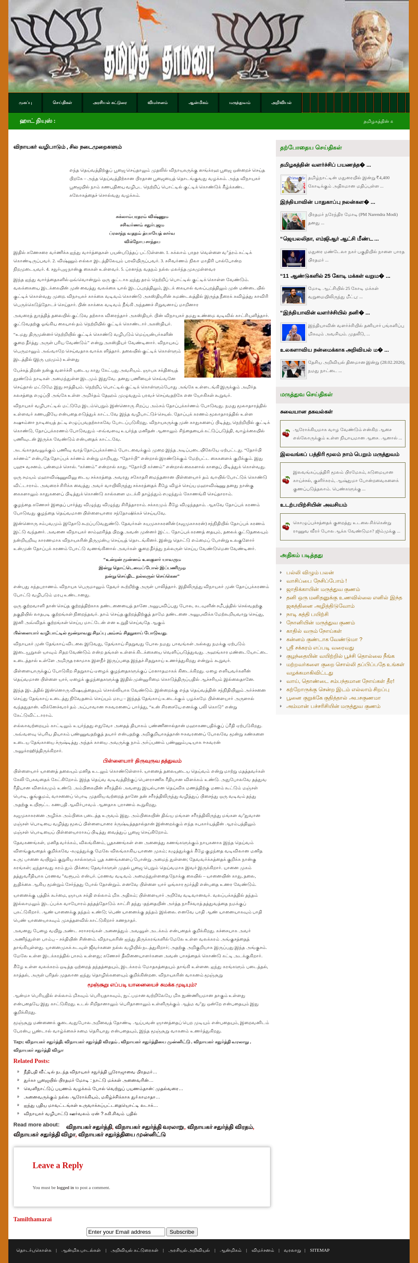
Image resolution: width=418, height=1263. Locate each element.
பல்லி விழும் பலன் (310, 572)
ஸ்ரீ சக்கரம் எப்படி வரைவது (320, 647)
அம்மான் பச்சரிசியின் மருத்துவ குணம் (333, 706)
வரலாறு (292, 1250)
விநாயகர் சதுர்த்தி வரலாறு (149, 1127)
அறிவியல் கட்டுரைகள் (134, 1250)
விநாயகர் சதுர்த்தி (89, 1127)
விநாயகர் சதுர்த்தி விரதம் (220, 1127)
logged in (65, 1187)
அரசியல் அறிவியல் (189, 1250)
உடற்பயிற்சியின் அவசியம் (313, 505)
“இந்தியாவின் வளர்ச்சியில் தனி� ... (325, 312)
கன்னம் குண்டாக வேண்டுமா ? (324, 639)
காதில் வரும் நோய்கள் (314, 631)
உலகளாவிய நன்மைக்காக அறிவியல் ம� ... (334, 350)
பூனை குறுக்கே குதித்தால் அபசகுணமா (333, 698)
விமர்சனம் (263, 1250)
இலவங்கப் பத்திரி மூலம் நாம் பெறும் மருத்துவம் (339, 454)
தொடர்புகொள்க (33, 1250)
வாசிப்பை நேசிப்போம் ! (316, 581)
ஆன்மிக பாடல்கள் (81, 1250)
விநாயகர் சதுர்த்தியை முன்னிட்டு (122, 1134)
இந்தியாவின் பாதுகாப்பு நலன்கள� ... (327, 202)
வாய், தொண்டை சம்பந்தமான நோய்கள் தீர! (340, 681)
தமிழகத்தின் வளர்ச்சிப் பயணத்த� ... (325, 165)
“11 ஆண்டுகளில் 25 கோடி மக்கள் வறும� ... (335, 276)
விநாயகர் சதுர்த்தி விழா (44, 1134)
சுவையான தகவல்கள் (306, 411)
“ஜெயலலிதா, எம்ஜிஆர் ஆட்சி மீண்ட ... (329, 239)
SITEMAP (319, 1250)
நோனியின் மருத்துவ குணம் (320, 622)
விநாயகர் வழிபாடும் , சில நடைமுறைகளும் (67, 147)
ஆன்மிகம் (231, 1250)
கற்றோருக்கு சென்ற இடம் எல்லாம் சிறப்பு (338, 689)
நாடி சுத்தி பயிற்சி (307, 614)
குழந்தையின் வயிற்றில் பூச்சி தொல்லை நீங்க (340, 656)
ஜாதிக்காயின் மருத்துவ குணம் (323, 589)
